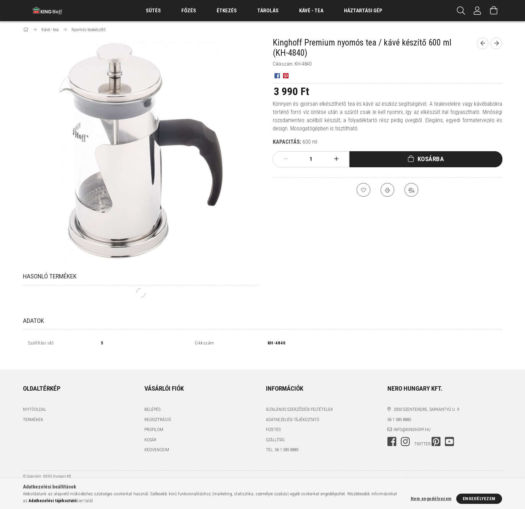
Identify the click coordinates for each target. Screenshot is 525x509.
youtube (449, 434)
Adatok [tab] (33, 321)
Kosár (150, 432)
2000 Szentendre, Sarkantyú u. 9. (427, 401)
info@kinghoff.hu (412, 422)
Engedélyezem (479, 498)
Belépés (152, 401)
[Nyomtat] (387, 190)
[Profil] (477, 10)
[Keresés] (461, 10)
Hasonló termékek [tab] (50, 276)
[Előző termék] (482, 43)
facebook (391, 434)
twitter (422, 436)
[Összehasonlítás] (411, 190)
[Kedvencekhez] (363, 190)
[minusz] (285, 159)
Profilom (153, 422)
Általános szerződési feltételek (299, 401)
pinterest (436, 434)
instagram (405, 434)
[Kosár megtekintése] (494, 10)
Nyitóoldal (34, 401)
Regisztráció (157, 412)
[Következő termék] (496, 43)
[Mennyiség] (311, 159)
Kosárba (431, 159)
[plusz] (336, 159)
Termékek (33, 412)
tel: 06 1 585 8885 (282, 442)
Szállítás (275, 432)
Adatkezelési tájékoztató (292, 412)
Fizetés (273, 422)
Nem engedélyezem (431, 498)
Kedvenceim (156, 442)
